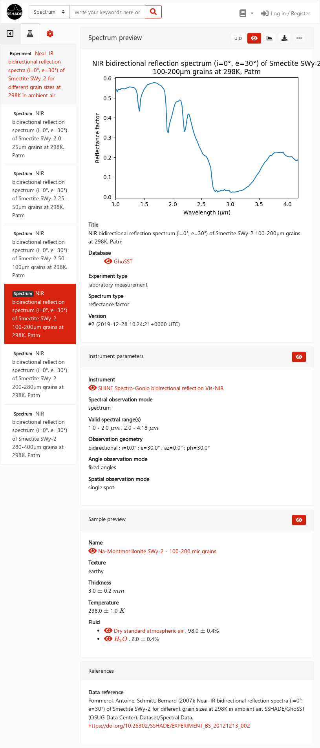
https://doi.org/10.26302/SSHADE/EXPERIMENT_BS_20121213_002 (169, 725)
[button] (246, 13)
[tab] (10, 34)
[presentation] (115, 428)
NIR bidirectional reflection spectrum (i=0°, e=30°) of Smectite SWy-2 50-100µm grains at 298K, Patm (39, 254)
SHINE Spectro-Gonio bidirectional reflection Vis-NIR (155, 388)
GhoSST (118, 261)
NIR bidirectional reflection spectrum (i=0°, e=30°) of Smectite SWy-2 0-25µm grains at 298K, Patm (39, 134)
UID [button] (238, 38)
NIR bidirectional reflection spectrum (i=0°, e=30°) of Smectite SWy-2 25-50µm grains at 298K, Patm (39, 194)
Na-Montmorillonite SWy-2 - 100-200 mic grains (152, 551)
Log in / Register (285, 13)
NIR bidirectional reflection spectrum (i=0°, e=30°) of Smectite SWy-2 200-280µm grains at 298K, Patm (39, 374)
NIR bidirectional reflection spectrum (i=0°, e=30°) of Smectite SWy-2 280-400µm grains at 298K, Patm (39, 434)
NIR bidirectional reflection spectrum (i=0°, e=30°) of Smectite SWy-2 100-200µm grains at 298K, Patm (39, 314)
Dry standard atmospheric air (144, 630)
